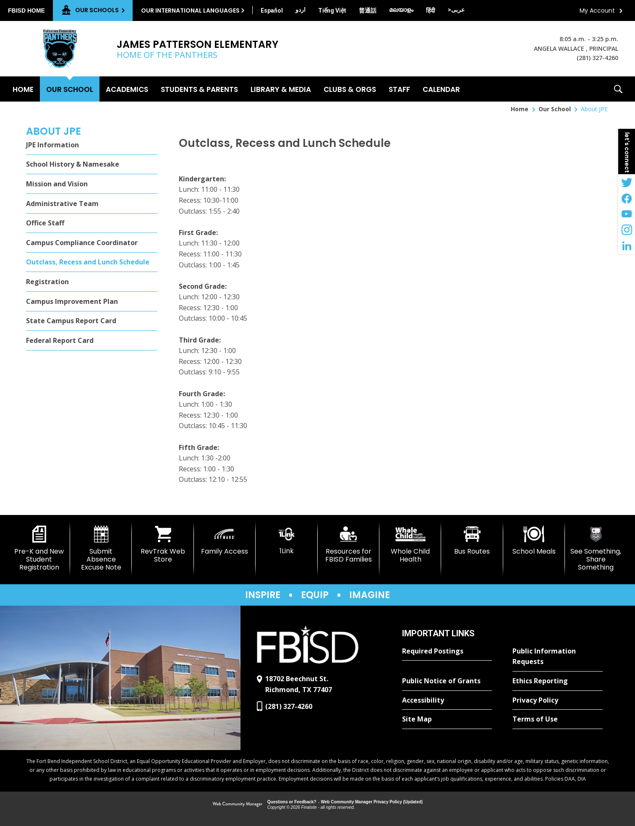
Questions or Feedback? (291, 802)
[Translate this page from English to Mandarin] (368, 10)
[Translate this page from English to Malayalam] (401, 9)
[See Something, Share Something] (595, 549)
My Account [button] (597, 10)
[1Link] (286, 540)
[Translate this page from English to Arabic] (456, 9)
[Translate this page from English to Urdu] (300, 9)
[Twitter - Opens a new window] (626, 182)
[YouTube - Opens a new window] (626, 214)
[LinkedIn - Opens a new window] (626, 246)
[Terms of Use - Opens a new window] (557, 719)
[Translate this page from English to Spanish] (271, 10)
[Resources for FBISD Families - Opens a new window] (348, 545)
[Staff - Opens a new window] (399, 89)
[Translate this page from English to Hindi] (430, 10)
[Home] (23, 89)
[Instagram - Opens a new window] (626, 230)
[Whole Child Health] (410, 545)
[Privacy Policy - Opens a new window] (557, 700)
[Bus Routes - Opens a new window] (472, 541)
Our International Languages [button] (190, 10)
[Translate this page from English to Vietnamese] (332, 10)
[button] (618, 89)
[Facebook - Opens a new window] (626, 198)
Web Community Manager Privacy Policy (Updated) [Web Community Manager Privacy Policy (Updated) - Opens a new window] (372, 802)
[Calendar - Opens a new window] (441, 89)
